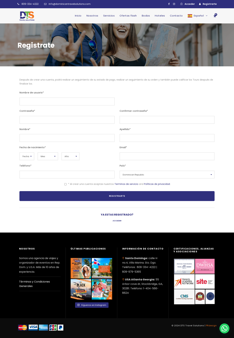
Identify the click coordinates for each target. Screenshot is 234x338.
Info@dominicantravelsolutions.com (70, 4)
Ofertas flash (128, 15)
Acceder (117, 220)
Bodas (146, 15)
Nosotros (92, 15)
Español (199, 15)
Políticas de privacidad (157, 184)
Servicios (109, 15)
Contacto (176, 15)
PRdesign (211, 325)
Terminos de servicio (126, 184)
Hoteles (160, 15)
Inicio (78, 15)
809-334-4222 (30, 4)
